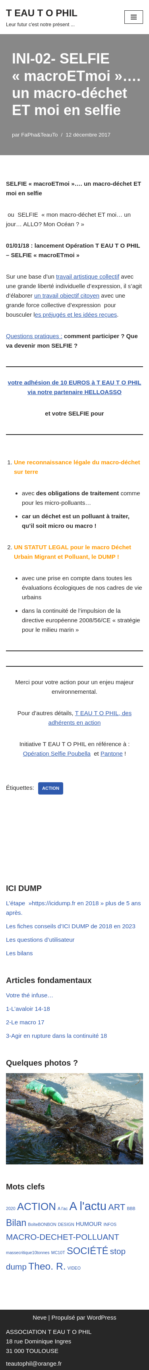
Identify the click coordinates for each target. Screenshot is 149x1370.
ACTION (50, 788)
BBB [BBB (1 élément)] (131, 1208)
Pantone (112, 753)
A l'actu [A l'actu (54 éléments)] (87, 1205)
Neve (39, 1317)
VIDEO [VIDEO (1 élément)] (74, 1268)
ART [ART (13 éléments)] (116, 1207)
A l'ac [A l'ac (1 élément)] (63, 1208)
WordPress (101, 1317)
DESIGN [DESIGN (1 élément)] (66, 1224)
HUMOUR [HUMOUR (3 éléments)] (89, 1224)
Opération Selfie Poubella (57, 753)
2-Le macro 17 (25, 1022)
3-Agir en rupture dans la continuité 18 (56, 1035)
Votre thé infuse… (29, 995)
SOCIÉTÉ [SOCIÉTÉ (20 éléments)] (87, 1250)
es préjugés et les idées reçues (76, 314)
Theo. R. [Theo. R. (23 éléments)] (47, 1266)
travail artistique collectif (87, 276)
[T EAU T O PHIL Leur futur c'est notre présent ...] (41, 17)
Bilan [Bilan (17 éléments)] (16, 1223)
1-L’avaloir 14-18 (28, 1008)
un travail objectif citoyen (66, 295)
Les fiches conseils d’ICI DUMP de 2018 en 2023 (70, 926)
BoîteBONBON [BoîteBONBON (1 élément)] (42, 1224)
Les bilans (19, 953)
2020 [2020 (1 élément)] (10, 1208)
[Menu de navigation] (133, 17)
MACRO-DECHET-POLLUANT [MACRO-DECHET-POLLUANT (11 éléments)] (62, 1236)
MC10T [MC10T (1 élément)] (58, 1252)
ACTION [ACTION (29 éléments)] (36, 1206)
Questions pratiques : (34, 336)
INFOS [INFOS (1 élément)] (109, 1224)
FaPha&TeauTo (39, 135)
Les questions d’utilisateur (40, 939)
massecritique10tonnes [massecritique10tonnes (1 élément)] (28, 1252)
